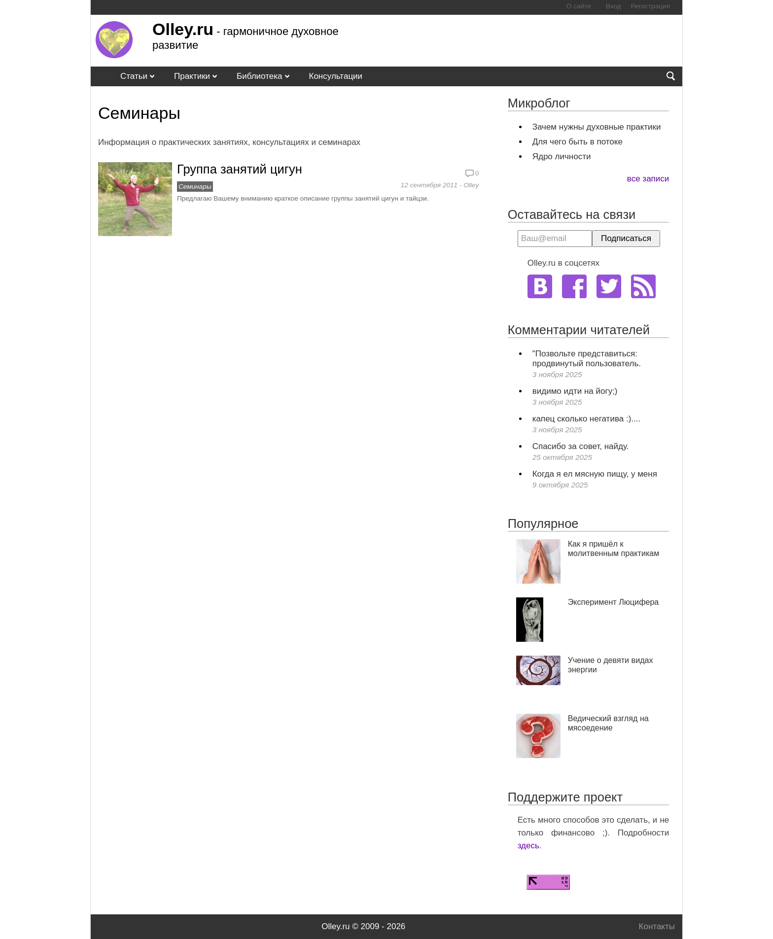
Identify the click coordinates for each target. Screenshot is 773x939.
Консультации (336, 76)
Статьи (133, 76)
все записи (648, 178)
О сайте (578, 6)
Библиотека (259, 76)
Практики (192, 76)
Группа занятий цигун (239, 169)
